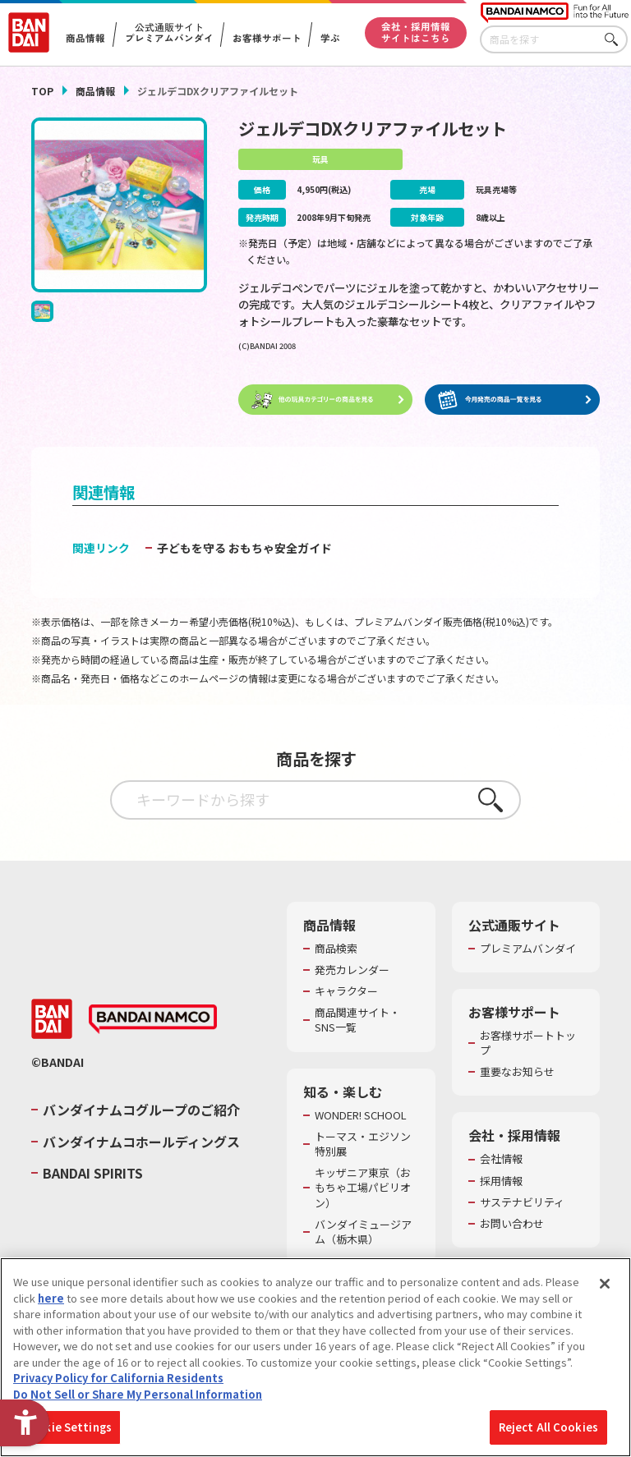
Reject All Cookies (548, 1427)
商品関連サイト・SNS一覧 (357, 1021)
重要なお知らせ (517, 1072)
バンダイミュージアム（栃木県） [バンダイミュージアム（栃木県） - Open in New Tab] (363, 1233)
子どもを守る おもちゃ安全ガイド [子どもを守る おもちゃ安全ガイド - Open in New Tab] (244, 548)
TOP (42, 91)
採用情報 (501, 1181)
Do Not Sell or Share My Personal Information (137, 1394)
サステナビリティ (522, 1203)
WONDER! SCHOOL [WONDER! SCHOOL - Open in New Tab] (361, 1115)
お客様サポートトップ (528, 1044)
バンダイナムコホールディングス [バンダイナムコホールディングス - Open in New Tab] (141, 1142)
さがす (615, 40)
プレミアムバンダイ (528, 949)
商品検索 (336, 949)
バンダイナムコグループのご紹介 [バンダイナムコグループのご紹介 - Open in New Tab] (141, 1110)
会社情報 (501, 1159)
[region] (315, 1357)
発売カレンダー (352, 970)
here (51, 1298)
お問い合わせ (512, 1224)
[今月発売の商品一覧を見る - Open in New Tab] (512, 400)
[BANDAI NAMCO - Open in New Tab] (153, 1020)
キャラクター (346, 992)
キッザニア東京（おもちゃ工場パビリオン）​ (363, 1188)
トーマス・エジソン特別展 (363, 1145)
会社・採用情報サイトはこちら (415, 32)
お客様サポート (266, 39)
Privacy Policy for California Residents (118, 1378)
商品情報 (95, 91)
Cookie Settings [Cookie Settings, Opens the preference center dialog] (67, 1427)
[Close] (605, 1284)
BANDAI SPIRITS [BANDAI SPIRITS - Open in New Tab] (93, 1174)
